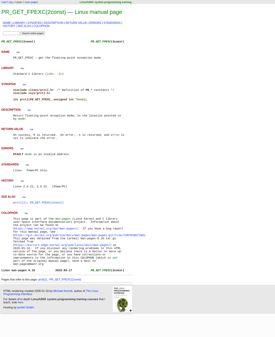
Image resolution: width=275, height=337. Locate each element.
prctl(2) (20, 213)
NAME (7, 22)
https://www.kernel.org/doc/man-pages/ (46, 241)
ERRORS (95, 22)
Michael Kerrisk (62, 312)
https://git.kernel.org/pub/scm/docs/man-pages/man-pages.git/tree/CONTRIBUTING (80, 249)
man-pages (31, 2)
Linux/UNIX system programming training (106, 2)
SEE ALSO (24, 26)
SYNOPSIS (34, 22)
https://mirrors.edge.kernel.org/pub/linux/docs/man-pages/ (63, 261)
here (20, 323)
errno (115, 142)
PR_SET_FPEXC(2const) (47, 213)
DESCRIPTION (53, 22)
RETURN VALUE (76, 22)
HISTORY (9, 26)
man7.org (6, 2)
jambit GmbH (25, 328)
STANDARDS (112, 22)
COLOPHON (41, 26)
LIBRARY (19, 22)
